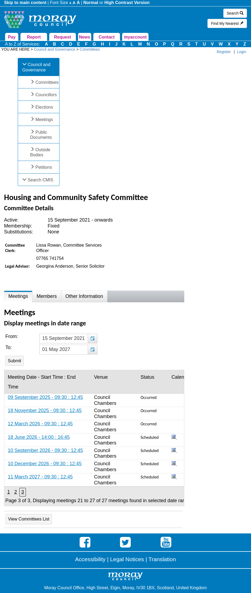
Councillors (46, 94)
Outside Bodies (40, 152)
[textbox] (68, 338)
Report (34, 37)
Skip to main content (25, 2)
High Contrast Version (127, 2)
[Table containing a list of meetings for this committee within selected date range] (94, 438)
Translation (162, 559)
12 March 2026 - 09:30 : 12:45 (40, 423)
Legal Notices (127, 559)
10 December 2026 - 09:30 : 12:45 (45, 463)
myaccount (135, 37)
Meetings (44, 119)
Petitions (44, 167)
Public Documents (41, 135)
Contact (107, 37)
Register (224, 52)
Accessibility (90, 559)
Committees (47, 82)
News (84, 37)
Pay (11, 37)
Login (241, 52)
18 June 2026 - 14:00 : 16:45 (39, 437)
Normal (90, 2)
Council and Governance (36, 67)
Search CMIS (40, 180)
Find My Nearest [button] (227, 23)
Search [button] (235, 13)
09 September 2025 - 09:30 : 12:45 (45, 397)
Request (62, 37)
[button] (92, 338)
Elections (44, 107)
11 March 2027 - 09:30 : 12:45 (40, 477)
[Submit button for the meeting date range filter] (14, 361)
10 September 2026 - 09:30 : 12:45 (45, 450)
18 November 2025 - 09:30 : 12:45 (45, 410)
